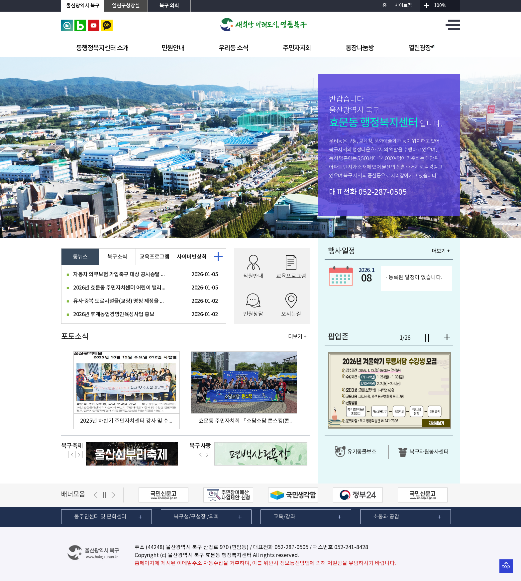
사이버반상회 (192, 257)
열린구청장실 (126, 6)
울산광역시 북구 (83, 6)
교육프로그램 (154, 257)
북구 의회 (169, 6)
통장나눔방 (360, 48)
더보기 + (297, 337)
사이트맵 (403, 5)
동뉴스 (80, 257)
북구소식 (117, 257)
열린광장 (421, 48)
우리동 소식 (233, 48)
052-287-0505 (383, 192)
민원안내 (172, 48)
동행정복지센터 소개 (102, 48)
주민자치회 (297, 48)
